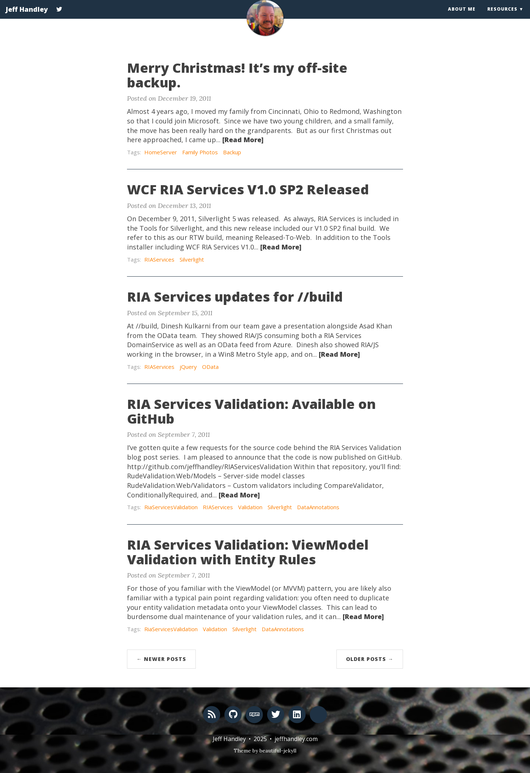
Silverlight (192, 259)
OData (210, 366)
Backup (232, 152)
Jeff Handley (27, 16)
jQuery (188, 366)
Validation (250, 507)
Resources (502, 16)
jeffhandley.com (296, 739)
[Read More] (243, 139)
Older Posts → (369, 658)
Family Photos (200, 152)
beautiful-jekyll (277, 750)
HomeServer (160, 152)
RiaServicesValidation (171, 507)
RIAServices (159, 259)
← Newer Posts (161, 658)
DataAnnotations (318, 507)
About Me (462, 16)
